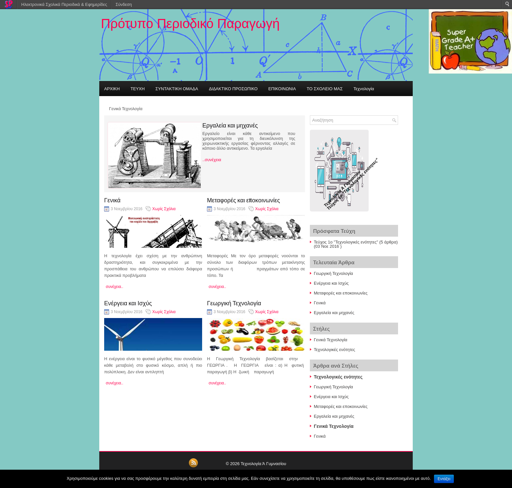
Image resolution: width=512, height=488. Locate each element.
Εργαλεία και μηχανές (230, 125)
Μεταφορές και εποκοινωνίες (243, 199)
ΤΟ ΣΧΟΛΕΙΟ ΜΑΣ (325, 88)
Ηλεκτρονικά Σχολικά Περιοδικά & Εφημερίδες (64, 4)
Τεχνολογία (364, 88)
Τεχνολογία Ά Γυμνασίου (263, 463)
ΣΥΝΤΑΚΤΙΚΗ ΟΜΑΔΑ (176, 88)
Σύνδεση (124, 4)
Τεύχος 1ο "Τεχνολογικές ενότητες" (346, 242)
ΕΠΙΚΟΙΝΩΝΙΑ (282, 88)
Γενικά (112, 199)
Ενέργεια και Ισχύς (128, 302)
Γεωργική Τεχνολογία (234, 302)
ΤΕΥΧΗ (138, 88)
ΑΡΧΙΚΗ (112, 88)
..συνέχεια (211, 159)
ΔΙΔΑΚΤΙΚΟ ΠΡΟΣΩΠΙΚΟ (233, 88)
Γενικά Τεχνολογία (125, 108)
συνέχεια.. (114, 286)
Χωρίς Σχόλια (163, 209)
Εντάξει (444, 479)
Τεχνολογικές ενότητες (334, 349)
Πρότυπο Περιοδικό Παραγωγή (190, 23)
